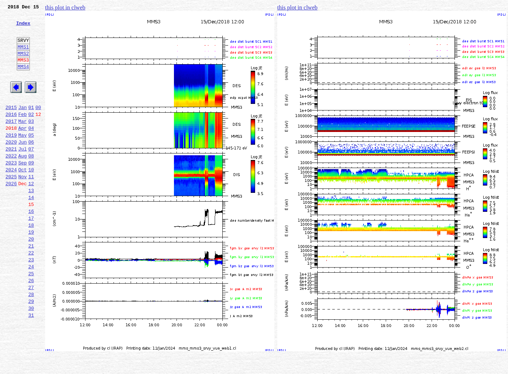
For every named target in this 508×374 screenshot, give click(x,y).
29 (31, 349)
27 (31, 333)
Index (23, 27)
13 (31, 221)
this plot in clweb (65, 7)
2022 (11, 181)
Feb (22, 132)
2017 (11, 140)
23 (31, 301)
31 (31, 365)
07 (31, 173)
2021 (11, 173)
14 (31, 229)
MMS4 (23, 78)
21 (31, 285)
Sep (22, 189)
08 (31, 181)
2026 (11, 213)
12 (31, 213)
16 (31, 245)
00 (38, 124)
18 (31, 261)
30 (31, 357)
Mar (22, 140)
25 (31, 317)
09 (31, 189)
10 (31, 197)
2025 (11, 205)
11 (31, 205)
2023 (11, 189)
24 (31, 309)
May (22, 156)
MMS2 (23, 63)
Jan (22, 124)
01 (31, 124)
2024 (11, 197)
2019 (11, 156)
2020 (11, 164)
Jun (22, 164)
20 (31, 277)
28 (31, 341)
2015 (11, 124)
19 (31, 269)
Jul (22, 173)
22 (31, 293)
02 (31, 132)
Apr (22, 148)
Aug (22, 181)
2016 (11, 132)
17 (31, 253)
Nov (22, 205)
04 (31, 148)
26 (31, 325)
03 (31, 140)
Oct (22, 197)
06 (31, 164)
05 (31, 156)
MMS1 (23, 55)
